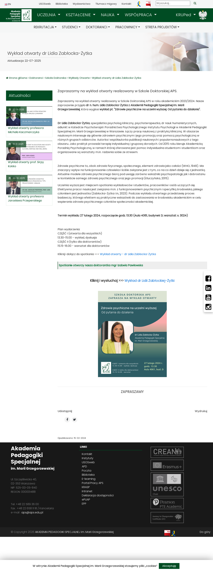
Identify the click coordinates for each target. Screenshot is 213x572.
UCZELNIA (47, 15)
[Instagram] (208, 306)
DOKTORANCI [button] (96, 27)
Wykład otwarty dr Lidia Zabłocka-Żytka (116, 78)
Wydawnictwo (81, 4)
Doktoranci (36, 78)
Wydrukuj (201, 411)
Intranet (87, 491)
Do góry (205, 532)
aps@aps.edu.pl (32, 512)
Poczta (86, 471)
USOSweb (45, 4)
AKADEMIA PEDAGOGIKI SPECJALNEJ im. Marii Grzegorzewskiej (74, 532)
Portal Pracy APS (92, 483)
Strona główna (18, 78)
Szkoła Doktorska (55, 78)
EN (8, 4)
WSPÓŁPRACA (139, 15)
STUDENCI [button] (70, 27)
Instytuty (87, 458)
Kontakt (126, 4)
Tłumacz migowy (106, 4)
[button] (48, 14)
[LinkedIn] (208, 288)
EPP (84, 504)
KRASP (86, 487)
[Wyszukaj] (173, 3)
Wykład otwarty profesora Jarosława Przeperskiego (26, 198)
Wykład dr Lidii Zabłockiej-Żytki (149, 280)
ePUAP (86, 500)
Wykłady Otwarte (79, 78)
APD (84, 466)
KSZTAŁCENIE (79, 15)
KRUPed (184, 15)
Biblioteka (62, 4)
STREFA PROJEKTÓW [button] (161, 27)
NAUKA (108, 15)
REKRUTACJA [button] (44, 27)
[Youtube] (208, 297)
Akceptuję (169, 566)
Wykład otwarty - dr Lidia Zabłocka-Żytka (128, 254)
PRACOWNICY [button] (126, 27)
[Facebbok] (208, 278)
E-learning (88, 479)
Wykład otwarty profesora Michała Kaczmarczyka (26, 130)
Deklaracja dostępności (98, 495)
